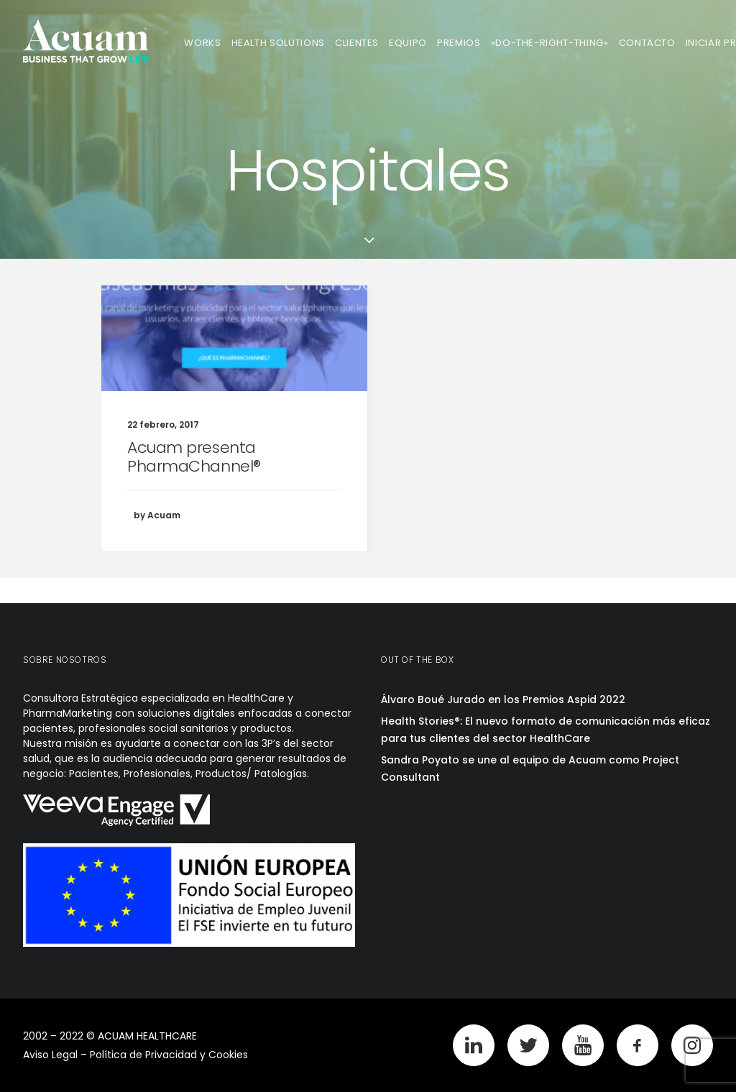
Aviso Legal (50, 1054)
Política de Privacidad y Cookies (169, 1054)
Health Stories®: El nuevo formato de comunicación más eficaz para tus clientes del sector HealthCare (545, 730)
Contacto (647, 43)
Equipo (408, 43)
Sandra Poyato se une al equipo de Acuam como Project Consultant (530, 769)
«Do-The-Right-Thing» (550, 43)
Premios (459, 43)
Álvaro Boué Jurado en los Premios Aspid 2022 (503, 699)
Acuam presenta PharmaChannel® (194, 456)
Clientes (357, 43)
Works (202, 43)
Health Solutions (278, 43)
